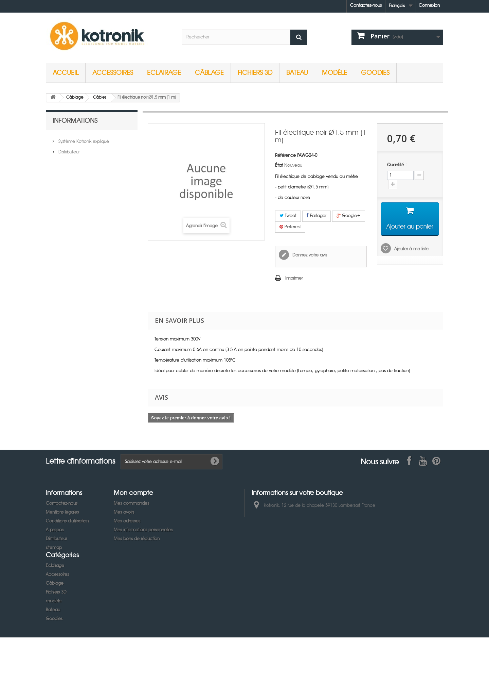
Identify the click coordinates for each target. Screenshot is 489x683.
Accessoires (112, 72)
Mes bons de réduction (137, 539)
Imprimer (294, 278)
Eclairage (164, 72)
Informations (75, 120)
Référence (285, 155)
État (279, 165)
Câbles (99, 98)
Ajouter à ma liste (411, 249)
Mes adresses (127, 521)
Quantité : (397, 165)
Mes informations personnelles (143, 530)
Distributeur (68, 149)
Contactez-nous (366, 5)
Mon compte (133, 492)
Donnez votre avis (309, 255)
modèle (334, 72)
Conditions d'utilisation (67, 521)
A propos (55, 530)
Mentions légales (62, 512)
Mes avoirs (124, 512)
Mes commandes (131, 503)
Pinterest (290, 226)
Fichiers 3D (255, 72)
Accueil (65, 72)
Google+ (349, 215)
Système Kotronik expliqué (83, 139)
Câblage (209, 72)
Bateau (297, 72)
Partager (316, 215)
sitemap (54, 548)
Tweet (287, 215)
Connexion (429, 5)
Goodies (375, 72)
